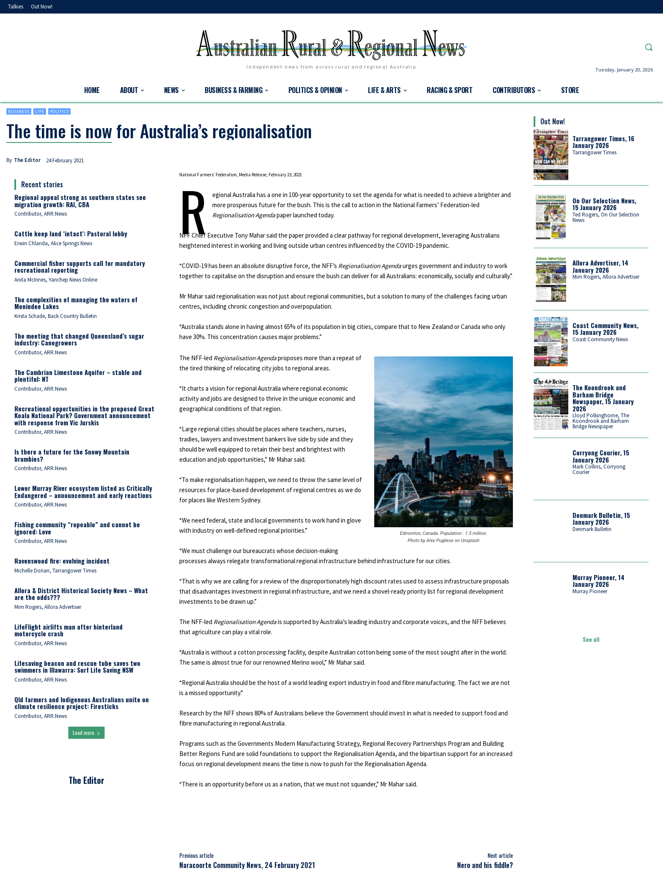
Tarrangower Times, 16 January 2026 (603, 142)
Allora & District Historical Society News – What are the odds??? (81, 594)
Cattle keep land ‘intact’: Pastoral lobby (70, 233)
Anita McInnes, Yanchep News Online (55, 279)
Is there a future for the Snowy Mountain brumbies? (71, 455)
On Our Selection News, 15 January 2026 (604, 204)
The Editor (27, 160)
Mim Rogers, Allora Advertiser (47, 607)
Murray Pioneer (590, 591)
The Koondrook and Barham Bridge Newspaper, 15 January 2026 (603, 398)
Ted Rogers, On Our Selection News (606, 217)
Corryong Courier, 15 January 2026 (601, 456)
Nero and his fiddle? (485, 865)
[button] (648, 47)
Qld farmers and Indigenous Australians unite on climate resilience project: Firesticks (81, 703)
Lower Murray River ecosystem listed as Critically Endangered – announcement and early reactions (83, 491)
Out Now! (552, 121)
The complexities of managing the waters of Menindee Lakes (75, 303)
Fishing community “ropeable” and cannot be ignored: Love (77, 528)
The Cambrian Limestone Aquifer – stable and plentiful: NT (78, 375)
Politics (59, 111)
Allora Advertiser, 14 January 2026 (600, 266)
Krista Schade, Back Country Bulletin (55, 316)
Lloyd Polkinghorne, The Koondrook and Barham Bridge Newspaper (601, 421)
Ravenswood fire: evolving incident (62, 560)
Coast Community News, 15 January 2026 (605, 328)
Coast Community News (600, 339)
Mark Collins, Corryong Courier (599, 469)
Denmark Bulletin (592, 529)
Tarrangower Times (594, 152)
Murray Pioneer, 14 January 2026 (599, 580)
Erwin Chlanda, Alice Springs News (53, 243)
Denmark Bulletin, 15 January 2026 (601, 518)
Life (39, 111)
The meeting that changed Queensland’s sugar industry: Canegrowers (79, 339)
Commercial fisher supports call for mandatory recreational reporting (79, 266)
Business (18, 111)
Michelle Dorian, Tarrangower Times (55, 570)
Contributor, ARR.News (40, 213)
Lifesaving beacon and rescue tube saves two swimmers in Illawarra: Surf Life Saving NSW (77, 666)
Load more (86, 732)
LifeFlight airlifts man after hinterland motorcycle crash (68, 630)
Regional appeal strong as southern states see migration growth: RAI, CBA (80, 200)
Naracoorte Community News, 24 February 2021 (247, 865)
